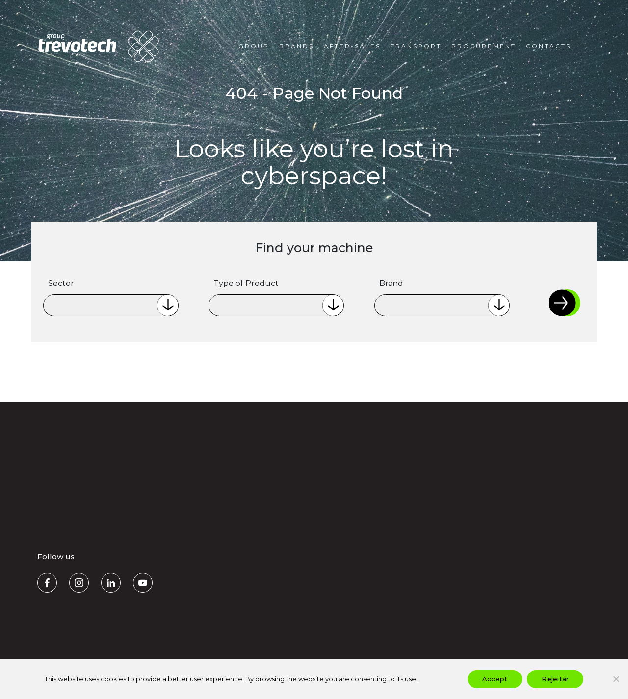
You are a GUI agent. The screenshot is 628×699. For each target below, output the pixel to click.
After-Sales (352, 46)
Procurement (483, 46)
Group (253, 46)
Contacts (548, 46)
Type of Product (246, 283)
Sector (61, 283)
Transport (416, 46)
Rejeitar (555, 679)
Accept (495, 679)
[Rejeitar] (616, 679)
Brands (296, 46)
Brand (391, 283)
